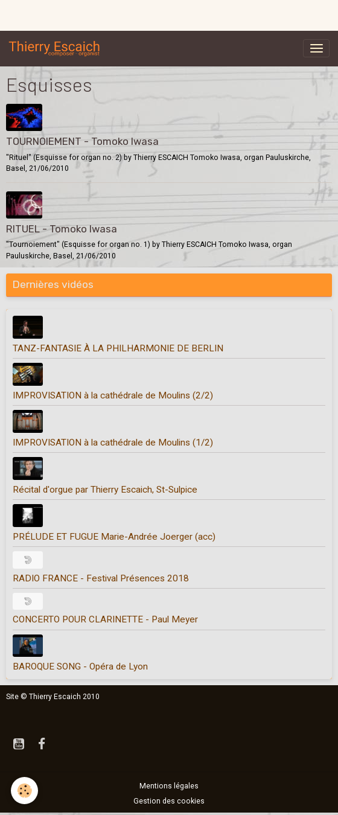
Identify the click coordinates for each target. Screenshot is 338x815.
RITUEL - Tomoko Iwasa (61, 229)
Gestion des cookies (169, 801)
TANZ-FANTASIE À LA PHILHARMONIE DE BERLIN (118, 348)
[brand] (56, 48)
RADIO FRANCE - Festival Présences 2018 (101, 578)
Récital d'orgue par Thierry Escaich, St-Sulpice (105, 489)
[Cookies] (24, 790)
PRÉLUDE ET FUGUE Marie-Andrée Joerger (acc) (114, 536)
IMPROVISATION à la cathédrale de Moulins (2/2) (113, 395)
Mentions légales (169, 786)
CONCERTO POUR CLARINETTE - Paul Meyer (105, 619)
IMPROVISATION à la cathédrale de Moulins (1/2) (113, 442)
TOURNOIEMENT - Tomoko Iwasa (82, 141)
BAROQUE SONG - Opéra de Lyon (80, 666)
